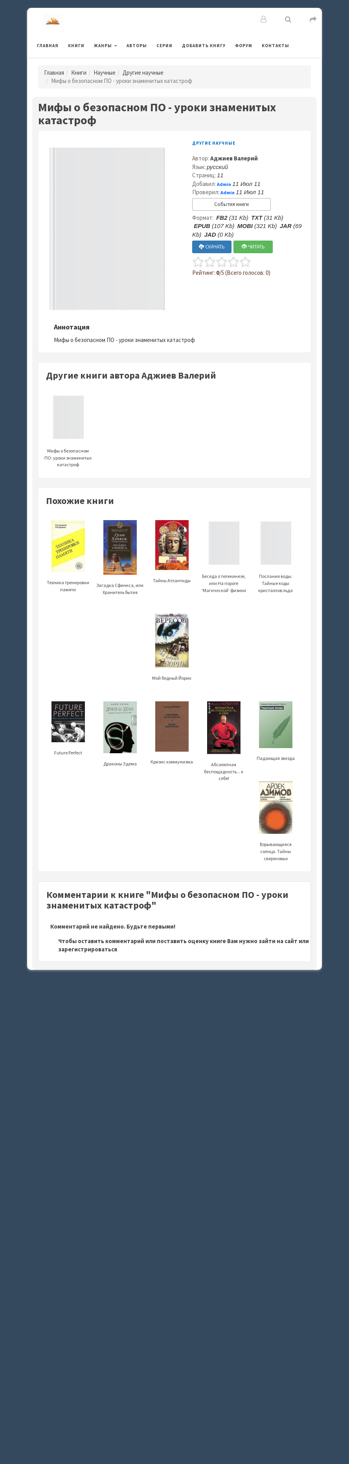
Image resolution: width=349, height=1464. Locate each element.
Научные (105, 72)
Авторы (137, 45)
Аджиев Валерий (234, 158)
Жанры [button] (103, 45)
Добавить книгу (204, 45)
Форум (243, 45)
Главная (48, 45)
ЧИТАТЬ (253, 246)
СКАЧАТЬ (212, 246)
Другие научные (143, 72)
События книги (231, 204)
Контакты (275, 45)
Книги (76, 45)
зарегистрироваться (87, 949)
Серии (164, 45)
